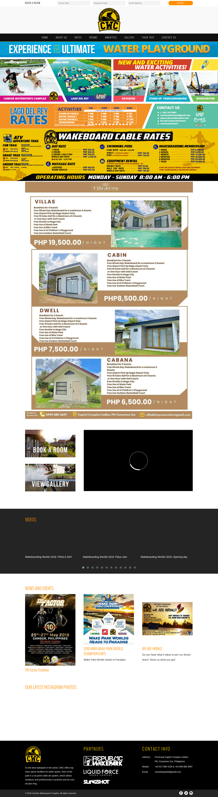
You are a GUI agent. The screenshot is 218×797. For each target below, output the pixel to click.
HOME (45, 37)
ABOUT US (61, 37)
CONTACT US (169, 37)
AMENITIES (111, 37)
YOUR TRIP (148, 37)
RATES (78, 37)
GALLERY (129, 37)
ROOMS (93, 37)
